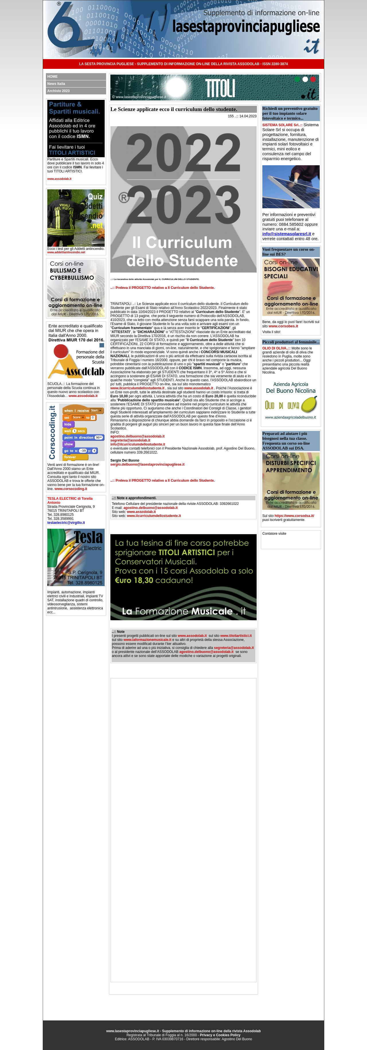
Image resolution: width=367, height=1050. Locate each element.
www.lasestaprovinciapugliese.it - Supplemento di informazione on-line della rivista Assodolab (183, 1031)
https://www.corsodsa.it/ (294, 516)
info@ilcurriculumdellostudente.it (137, 444)
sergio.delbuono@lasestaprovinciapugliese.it (147, 464)
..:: (112, 288)
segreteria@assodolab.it (130, 440)
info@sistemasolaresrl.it (286, 234)
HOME (52, 77)
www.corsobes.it (283, 326)
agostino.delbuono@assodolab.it (137, 436)
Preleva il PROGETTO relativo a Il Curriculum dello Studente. (165, 288)
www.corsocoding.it (70, 489)
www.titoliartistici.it (236, 636)
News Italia (56, 84)
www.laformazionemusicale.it (147, 640)
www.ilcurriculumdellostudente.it (137, 388)
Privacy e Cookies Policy (220, 1035)
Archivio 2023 (58, 91)
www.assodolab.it (59, 178)
